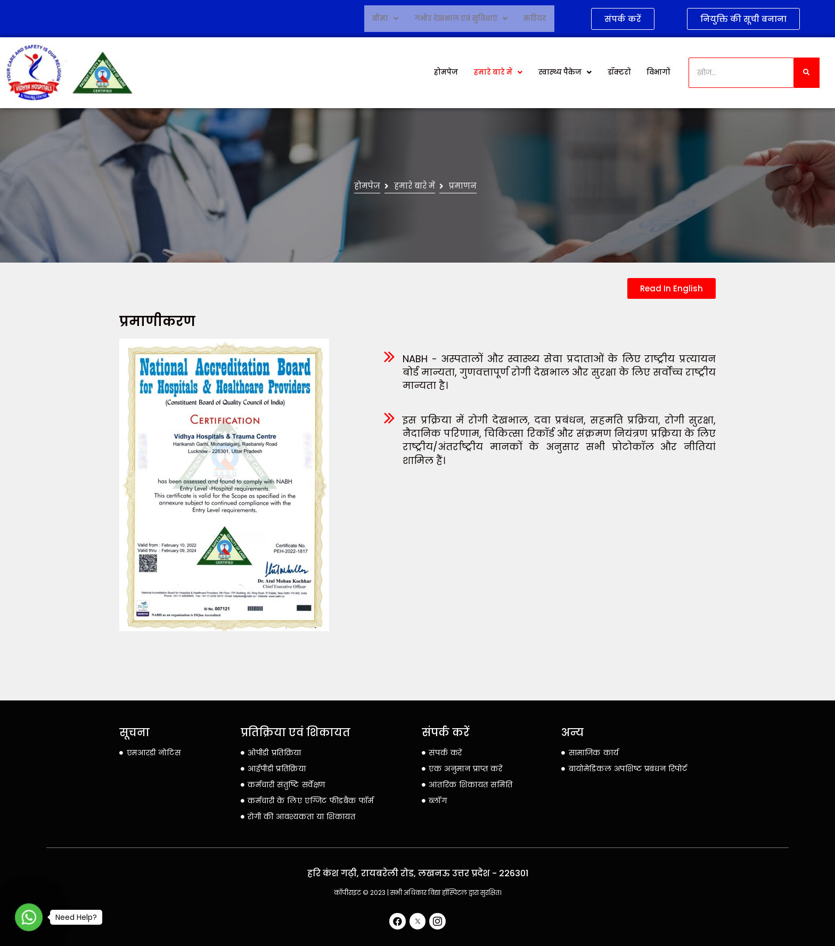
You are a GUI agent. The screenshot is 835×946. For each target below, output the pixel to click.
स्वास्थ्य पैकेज (565, 72)
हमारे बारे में (499, 72)
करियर (534, 18)
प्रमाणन (458, 186)
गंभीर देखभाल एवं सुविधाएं (461, 18)
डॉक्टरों (619, 72)
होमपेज (449, 72)
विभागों (658, 72)
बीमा (387, 18)
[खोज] (742, 73)
